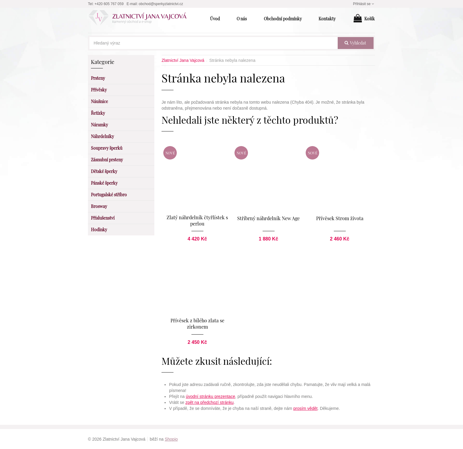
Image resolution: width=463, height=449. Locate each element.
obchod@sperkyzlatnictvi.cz (161, 4)
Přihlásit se (364, 4)
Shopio (171, 438)
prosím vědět (305, 408)
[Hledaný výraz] (213, 43)
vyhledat (355, 43)
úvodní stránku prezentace (210, 396)
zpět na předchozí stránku (209, 402)
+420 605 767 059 (109, 4)
